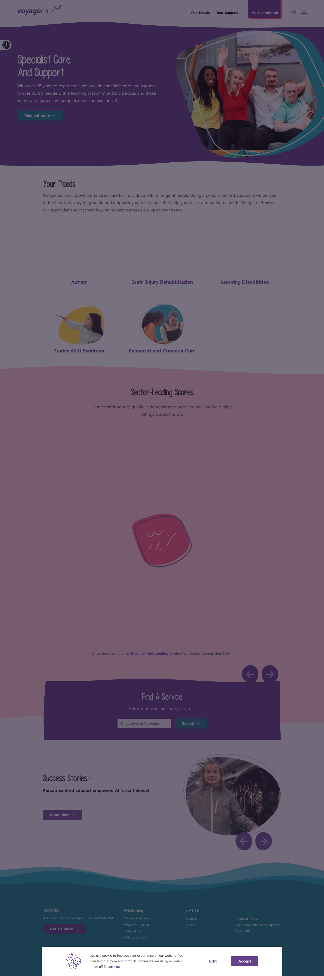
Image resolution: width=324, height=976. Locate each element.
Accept (244, 961)
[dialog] (162, 488)
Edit (213, 961)
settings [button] (114, 967)
